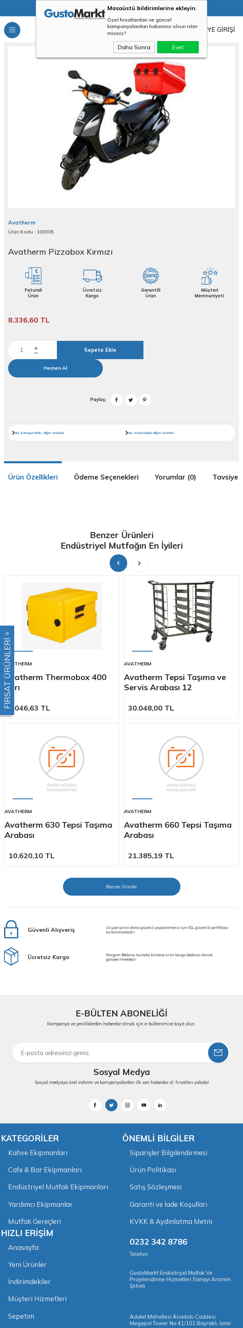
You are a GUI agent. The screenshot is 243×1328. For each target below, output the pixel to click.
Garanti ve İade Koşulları (168, 1056)
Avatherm (18, 664)
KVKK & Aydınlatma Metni (171, 1073)
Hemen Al (55, 368)
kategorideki (31, 432)
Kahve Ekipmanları (37, 1003)
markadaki (143, 432)
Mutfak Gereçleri (34, 1073)
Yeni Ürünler (27, 1116)
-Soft (78, 1318)
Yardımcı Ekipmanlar (40, 1056)
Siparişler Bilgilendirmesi (168, 1003)
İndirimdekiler (29, 1134)
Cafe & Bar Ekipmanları (45, 1021)
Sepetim (21, 1169)
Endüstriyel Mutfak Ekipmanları (58, 1038)
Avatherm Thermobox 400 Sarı (55, 682)
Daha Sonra (134, 47)
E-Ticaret (97, 1318)
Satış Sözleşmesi (156, 1038)
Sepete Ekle (100, 350)
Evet (178, 47)
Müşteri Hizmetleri (37, 1151)
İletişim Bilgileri (31, 1186)
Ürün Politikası (153, 1021)
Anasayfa (23, 1099)
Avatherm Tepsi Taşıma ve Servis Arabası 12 (175, 682)
